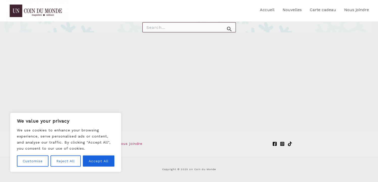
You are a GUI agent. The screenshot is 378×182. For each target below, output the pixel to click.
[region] (65, 142)
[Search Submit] (229, 29)
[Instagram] (282, 144)
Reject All (65, 161)
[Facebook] (274, 144)
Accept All (99, 161)
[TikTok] (290, 144)
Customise (33, 161)
